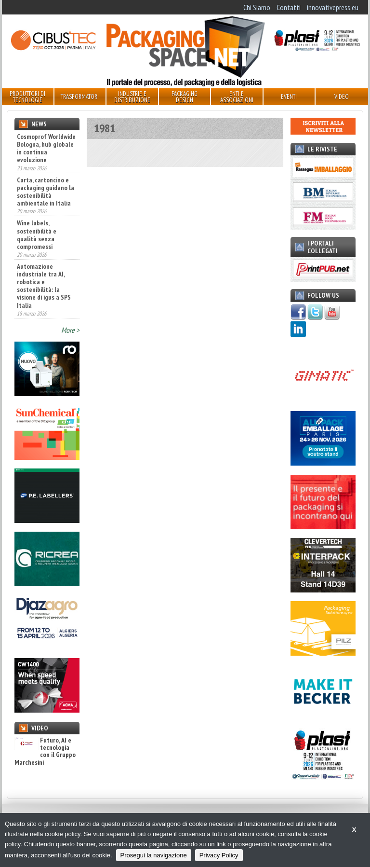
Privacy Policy (218, 855)
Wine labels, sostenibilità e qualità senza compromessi (36, 234)
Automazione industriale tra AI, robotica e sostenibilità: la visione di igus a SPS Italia (44, 285)
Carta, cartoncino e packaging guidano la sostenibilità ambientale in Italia (45, 191)
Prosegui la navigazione (153, 855)
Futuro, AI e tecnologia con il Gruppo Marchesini (45, 752)
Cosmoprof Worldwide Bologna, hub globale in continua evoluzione (46, 148)
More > (70, 330)
